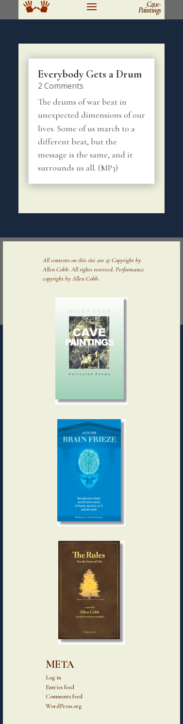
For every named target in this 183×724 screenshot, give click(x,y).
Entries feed (60, 687)
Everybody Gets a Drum (90, 74)
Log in (53, 677)
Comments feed (64, 696)
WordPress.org (64, 706)
